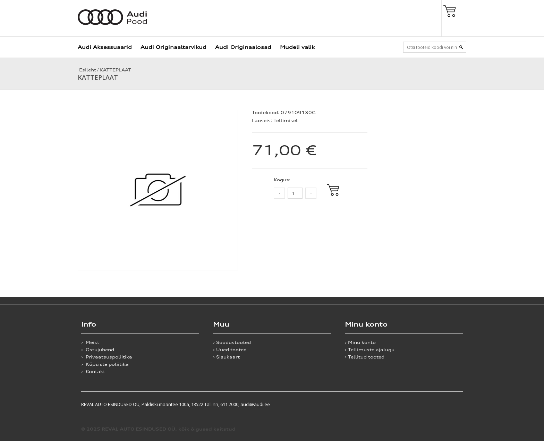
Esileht (87, 69)
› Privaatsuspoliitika (106, 357)
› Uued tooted (230, 349)
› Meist (90, 342)
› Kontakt (93, 371)
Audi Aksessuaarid (105, 47)
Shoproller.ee (451, 404)
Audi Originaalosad (243, 47)
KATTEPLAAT (115, 69)
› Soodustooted (232, 342)
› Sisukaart (226, 357)
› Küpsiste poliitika (105, 364)
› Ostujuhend (97, 349)
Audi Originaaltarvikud (173, 47)
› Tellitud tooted (364, 357)
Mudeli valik (297, 47)
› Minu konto (360, 342)
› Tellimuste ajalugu (369, 349)
